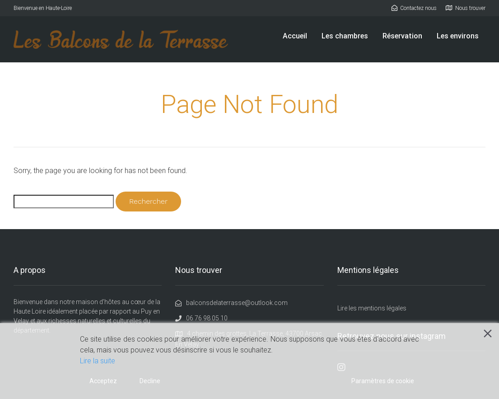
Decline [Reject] (150, 381)
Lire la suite (97, 361)
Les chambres (345, 36)
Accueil (295, 36)
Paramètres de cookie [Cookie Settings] (382, 381)
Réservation (402, 36)
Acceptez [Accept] (103, 381)
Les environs (458, 36)
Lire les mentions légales (371, 308)
